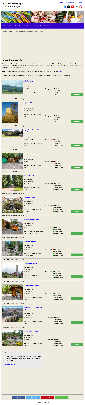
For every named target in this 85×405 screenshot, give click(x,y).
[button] (18, 397)
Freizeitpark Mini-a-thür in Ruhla (31, 153)
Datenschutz (79, 2)
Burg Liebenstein (27, 103)
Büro (10, 25)
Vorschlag (61, 71)
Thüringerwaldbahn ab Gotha (31, 219)
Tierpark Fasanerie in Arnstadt (31, 285)
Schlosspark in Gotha (29, 175)
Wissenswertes (35, 25)
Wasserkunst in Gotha (29, 197)
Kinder (16, 25)
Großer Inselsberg (28, 81)
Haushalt (25, 25)
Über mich (47, 25)
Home (4, 25)
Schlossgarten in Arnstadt (30, 263)
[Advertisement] (42, 46)
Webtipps (60, 2)
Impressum (72, 2)
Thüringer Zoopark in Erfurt (30, 331)
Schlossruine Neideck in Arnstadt (32, 241)
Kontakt (66, 2)
